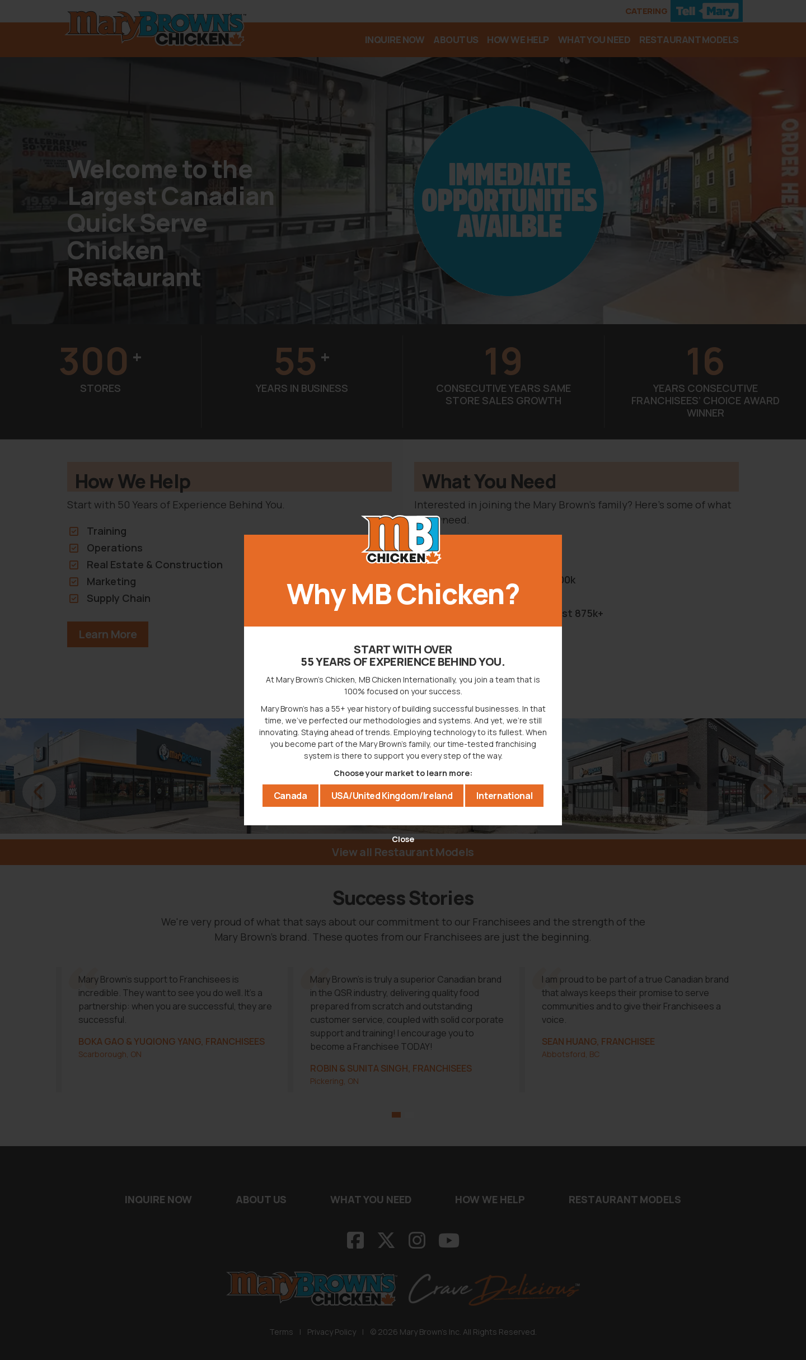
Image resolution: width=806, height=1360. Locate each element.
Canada (290, 797)
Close (403, 838)
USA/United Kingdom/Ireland (392, 797)
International (504, 797)
